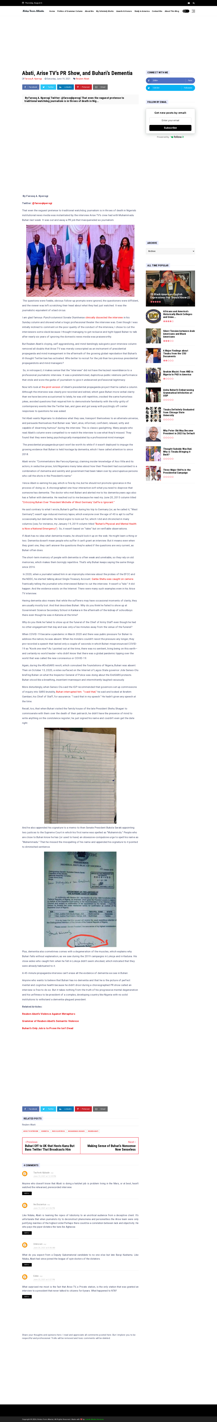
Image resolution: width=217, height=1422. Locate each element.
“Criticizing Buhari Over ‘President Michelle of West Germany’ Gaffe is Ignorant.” (68, 502)
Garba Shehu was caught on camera (112, 578)
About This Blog (172, 11)
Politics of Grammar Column (69, 11)
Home (52, 11)
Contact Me (157, 11)
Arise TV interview (30, 1131)
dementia (45, 1131)
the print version (51, 387)
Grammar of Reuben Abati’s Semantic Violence (50, 1021)
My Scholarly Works (105, 11)
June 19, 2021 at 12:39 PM (44, 1176)
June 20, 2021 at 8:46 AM (44, 1248)
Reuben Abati (82, 79)
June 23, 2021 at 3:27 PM (44, 1279)
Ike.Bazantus (39, 1204)
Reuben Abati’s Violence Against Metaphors (48, 1013)
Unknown (38, 1244)
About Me (89, 11)
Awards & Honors (124, 11)
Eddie (36, 1276)
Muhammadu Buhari (76, 1131)
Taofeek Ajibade (41, 1172)
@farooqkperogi (42, 203)
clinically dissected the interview (104, 317)
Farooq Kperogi (58, 1131)
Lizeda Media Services (94, 1419)
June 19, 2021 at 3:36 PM (44, 1208)
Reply (26, 1193)
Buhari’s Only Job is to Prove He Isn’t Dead (47, 1028)
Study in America (141, 11)
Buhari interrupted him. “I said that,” (76, 691)
